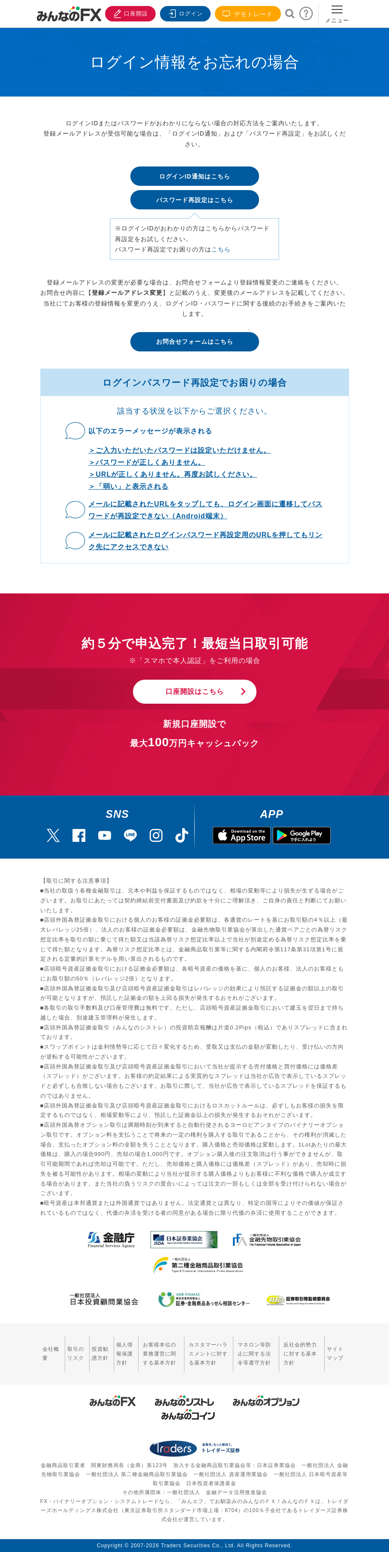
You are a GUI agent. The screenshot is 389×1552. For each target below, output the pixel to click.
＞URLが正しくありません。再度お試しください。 (172, 474)
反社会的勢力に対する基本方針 (300, 1354)
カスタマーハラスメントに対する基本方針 (208, 1354)
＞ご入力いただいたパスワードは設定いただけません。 (179, 450)
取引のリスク (75, 1353)
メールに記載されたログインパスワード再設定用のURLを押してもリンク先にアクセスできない (205, 541)
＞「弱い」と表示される (128, 486)
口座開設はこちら (195, 691)
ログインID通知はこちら (194, 176)
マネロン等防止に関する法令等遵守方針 (254, 1354)
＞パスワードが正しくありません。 (146, 462)
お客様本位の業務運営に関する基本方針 (159, 1354)
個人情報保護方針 (124, 1354)
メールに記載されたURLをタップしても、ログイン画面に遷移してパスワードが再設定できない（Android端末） (205, 510)
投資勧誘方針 (100, 1353)
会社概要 (50, 1353)
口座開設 (129, 12)
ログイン (184, 12)
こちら (221, 249)
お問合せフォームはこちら (194, 341)
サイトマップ (335, 1353)
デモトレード (248, 14)
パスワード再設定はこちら (194, 200)
